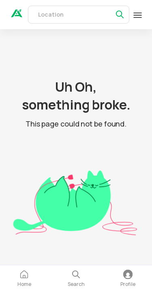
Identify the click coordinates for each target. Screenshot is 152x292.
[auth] (17, 15)
